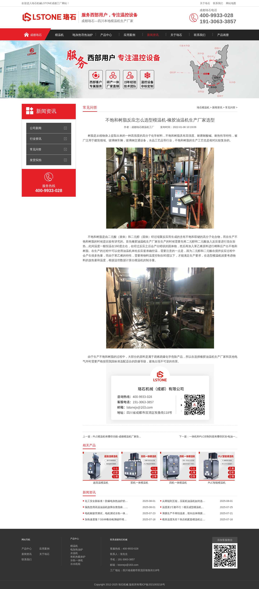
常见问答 (35, 149)
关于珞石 (205, 3)
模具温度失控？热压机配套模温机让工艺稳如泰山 (183, 519)
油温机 (141, 241)
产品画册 (223, 34)
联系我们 (218, 3)
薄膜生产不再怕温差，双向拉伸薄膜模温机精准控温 (183, 513)
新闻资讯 (153, 34)
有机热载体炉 (77, 556)
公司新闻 (35, 128)
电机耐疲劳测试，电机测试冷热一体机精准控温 (106, 513)
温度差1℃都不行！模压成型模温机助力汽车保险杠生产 (183, 507)
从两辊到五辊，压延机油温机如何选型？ (183, 501)
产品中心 (106, 34)
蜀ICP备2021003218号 (152, 584)
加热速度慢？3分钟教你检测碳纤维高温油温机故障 (106, 519)
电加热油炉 (76, 549)
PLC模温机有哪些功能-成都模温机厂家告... (117, 436)
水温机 (74, 553)
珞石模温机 (203, 107)
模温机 (59, 34)
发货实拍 (35, 160)
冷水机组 (75, 563)
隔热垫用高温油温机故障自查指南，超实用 (106, 507)
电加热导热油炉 (83, 34)
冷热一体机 (76, 560)
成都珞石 (36, 34)
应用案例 (129, 34)
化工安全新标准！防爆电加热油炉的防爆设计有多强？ (106, 501)
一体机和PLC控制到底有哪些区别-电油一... (213, 436)
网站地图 (231, 3)
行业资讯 (35, 138)
